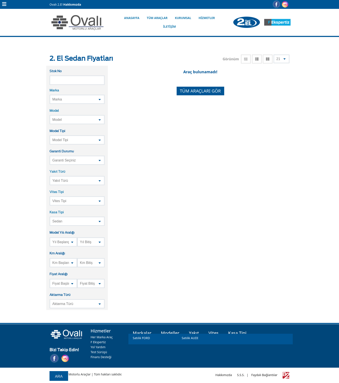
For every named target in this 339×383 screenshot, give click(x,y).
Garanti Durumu (62, 151)
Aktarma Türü (60, 294)
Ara (59, 376)
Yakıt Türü (57, 171)
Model (54, 110)
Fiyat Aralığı (59, 273)
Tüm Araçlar (157, 18)
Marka (54, 90)
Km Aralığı (57, 253)
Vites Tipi (57, 191)
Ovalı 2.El (56, 4)
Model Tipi (57, 130)
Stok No (56, 71)
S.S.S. (240, 375)
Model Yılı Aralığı (62, 232)
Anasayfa (131, 18)
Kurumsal (183, 18)
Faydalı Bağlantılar (264, 375)
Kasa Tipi (57, 212)
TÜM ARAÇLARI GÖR (200, 91)
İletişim (169, 27)
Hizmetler (206, 18)
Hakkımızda (72, 4)
